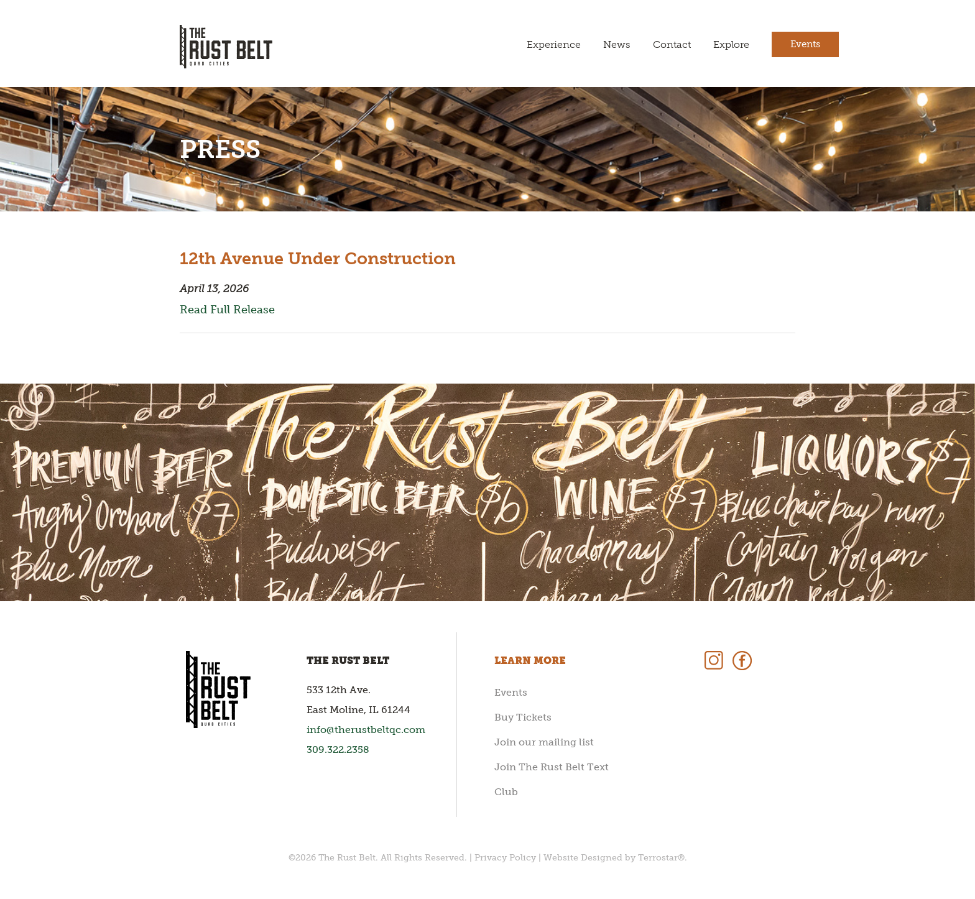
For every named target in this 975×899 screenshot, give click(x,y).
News (617, 44)
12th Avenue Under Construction (318, 259)
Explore (731, 44)
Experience (554, 44)
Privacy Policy (505, 857)
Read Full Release (227, 309)
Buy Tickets (523, 717)
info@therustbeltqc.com (366, 729)
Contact (672, 44)
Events (805, 44)
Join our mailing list (544, 742)
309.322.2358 (338, 749)
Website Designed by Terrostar (610, 857)
